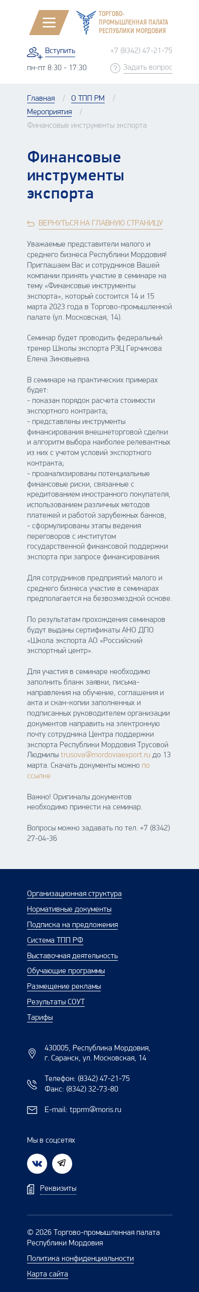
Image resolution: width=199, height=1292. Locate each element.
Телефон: (87, 1079)
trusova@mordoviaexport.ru (105, 755)
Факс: (81, 1090)
